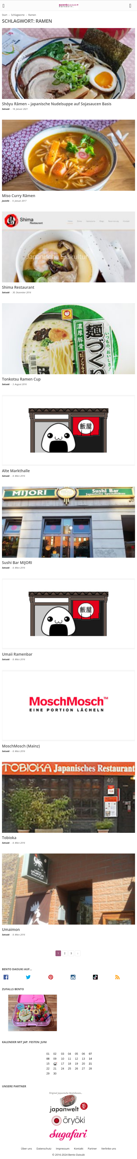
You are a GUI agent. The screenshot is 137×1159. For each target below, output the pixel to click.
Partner (92, 1148)
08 (48, 1058)
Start (4, 15)
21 (90, 1063)
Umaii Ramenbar (17, 654)
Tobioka (9, 837)
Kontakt (78, 1148)
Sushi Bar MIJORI (17, 562)
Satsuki (5, 108)
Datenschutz (44, 1148)
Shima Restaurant (18, 287)
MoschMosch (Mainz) (21, 746)
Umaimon (11, 929)
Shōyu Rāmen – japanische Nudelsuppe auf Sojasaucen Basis (56, 103)
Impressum (62, 1148)
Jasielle (5, 200)
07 (90, 1053)
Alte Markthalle (16, 470)
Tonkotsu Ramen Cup (21, 379)
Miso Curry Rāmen (18, 195)
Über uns (26, 1148)
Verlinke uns (108, 1148)
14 (90, 1058)
